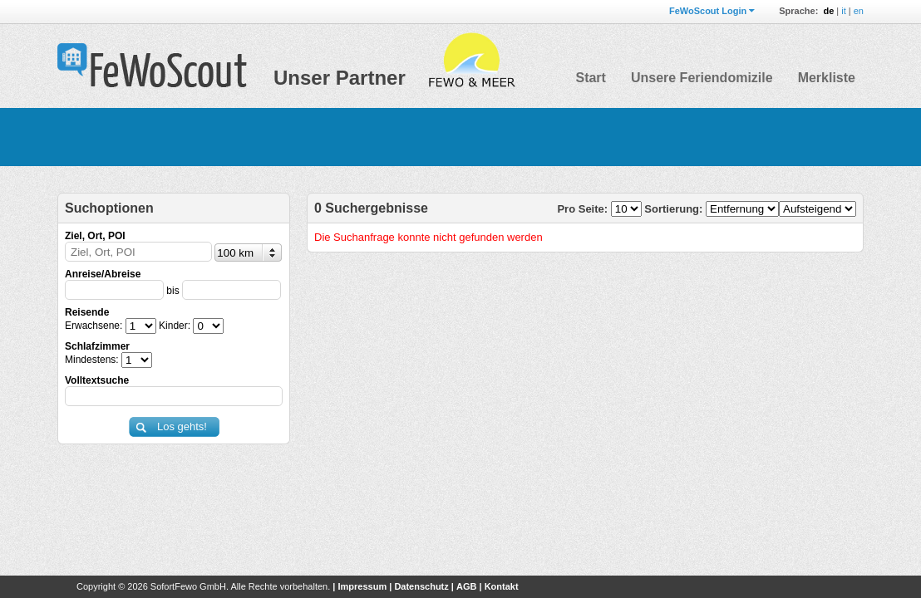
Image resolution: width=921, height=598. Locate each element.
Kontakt (502, 586)
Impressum (362, 586)
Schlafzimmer (97, 346)
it (843, 11)
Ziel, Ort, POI (95, 236)
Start (590, 78)
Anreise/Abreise (102, 274)
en (859, 11)
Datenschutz (421, 586)
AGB (466, 586)
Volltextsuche (97, 380)
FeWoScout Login (707, 11)
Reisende (87, 312)
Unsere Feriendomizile (702, 78)
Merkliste (826, 78)
